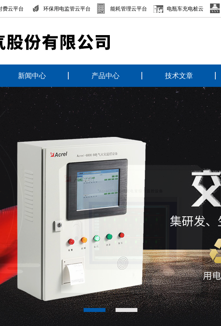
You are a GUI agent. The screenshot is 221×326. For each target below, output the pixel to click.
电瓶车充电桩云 (185, 9)
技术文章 (179, 75)
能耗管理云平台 (128, 9)
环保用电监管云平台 (67, 9)
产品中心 (105, 75)
